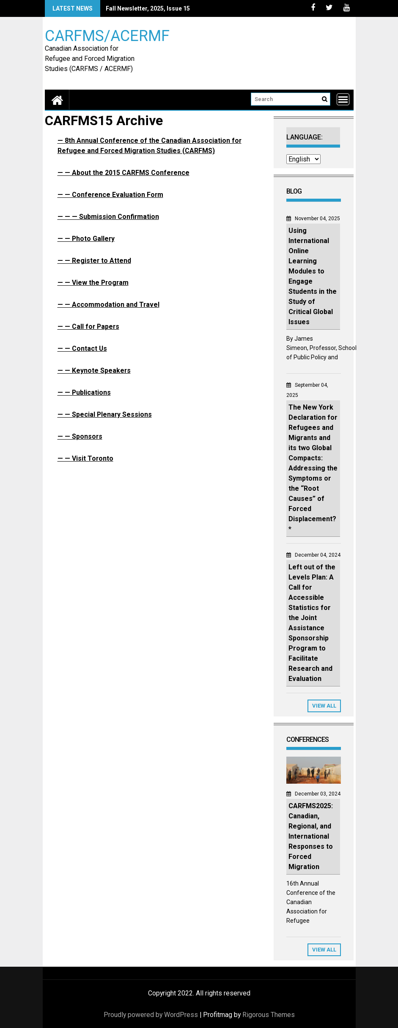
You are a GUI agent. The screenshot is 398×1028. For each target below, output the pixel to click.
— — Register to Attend (94, 261)
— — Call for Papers (88, 327)
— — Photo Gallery (86, 239)
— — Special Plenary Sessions (105, 414)
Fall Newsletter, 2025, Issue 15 (148, 8)
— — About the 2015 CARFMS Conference (123, 173)
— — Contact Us (82, 348)
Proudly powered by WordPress (151, 1015)
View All (324, 706)
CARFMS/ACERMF (107, 35)
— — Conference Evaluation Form (110, 195)
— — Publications (84, 392)
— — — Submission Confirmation (108, 217)
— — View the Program (93, 283)
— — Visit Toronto (85, 458)
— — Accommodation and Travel (108, 305)
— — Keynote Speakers (94, 370)
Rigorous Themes (268, 1015)
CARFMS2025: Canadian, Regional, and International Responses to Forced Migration (310, 836)
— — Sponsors (80, 436)
